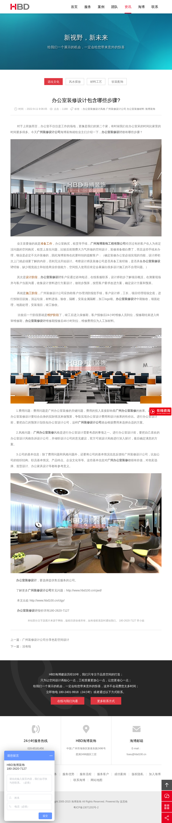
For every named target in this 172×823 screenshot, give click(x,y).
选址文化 (53, 81)
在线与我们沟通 (67, 701)
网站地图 (96, 780)
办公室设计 (94, 416)
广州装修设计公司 (116, 108)
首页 (74, 7)
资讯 (128, 7)
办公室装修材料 (135, 108)
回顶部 (167, 785)
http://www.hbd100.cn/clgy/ (46, 600)
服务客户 (103, 774)
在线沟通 (167, 796)
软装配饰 (117, 81)
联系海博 (79, 780)
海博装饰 (19, 7)
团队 (114, 7)
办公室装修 (109, 132)
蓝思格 (124, 801)
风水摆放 (75, 81)
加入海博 (155, 774)
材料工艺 (96, 81)
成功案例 (120, 774)
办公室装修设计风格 (94, 108)
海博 (141, 7)
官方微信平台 (167, 807)
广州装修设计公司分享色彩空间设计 (45, 639)
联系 (154, 7)
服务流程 (85, 774)
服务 (87, 7)
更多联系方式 (106, 701)
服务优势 (68, 774)
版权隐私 (137, 774)
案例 (101, 7)
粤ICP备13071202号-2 (86, 807)
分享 (167, 818)
